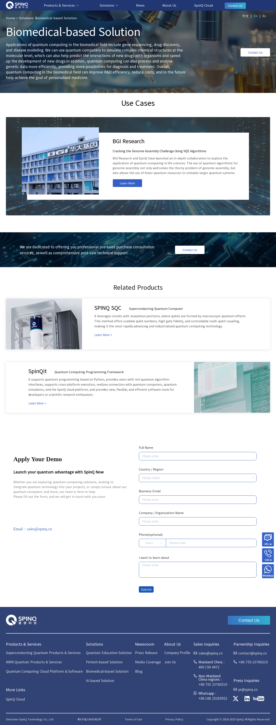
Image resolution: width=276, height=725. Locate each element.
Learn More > (103, 335)
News (140, 5)
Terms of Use (133, 719)
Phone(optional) (151, 534)
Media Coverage (148, 662)
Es (264, 16)
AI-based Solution (100, 680)
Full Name (146, 447)
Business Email (150, 491)
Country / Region (151, 469)
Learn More (127, 183)
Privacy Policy (174, 719)
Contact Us (235, 5)
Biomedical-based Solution (107, 671)
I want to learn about (154, 557)
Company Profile (177, 652)
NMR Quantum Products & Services (34, 662)
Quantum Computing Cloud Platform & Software (44, 671)
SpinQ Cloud (203, 5)
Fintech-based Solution (104, 662)
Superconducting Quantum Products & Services (43, 652)
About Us (169, 5)
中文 (245, 16)
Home (10, 18)
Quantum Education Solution (109, 652)
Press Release (146, 652)
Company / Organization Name (161, 513)
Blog (138, 671)
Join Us (170, 662)
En (256, 16)
